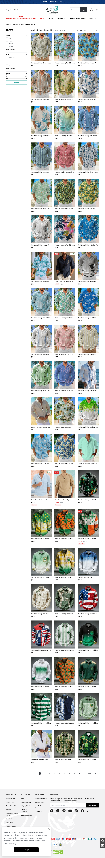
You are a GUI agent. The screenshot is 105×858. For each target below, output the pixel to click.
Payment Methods (26, 802)
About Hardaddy (11, 798)
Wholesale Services (26, 815)
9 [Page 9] (79, 773)
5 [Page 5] (59, 773)
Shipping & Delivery (26, 806)
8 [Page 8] (74, 773)
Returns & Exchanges (24, 810)
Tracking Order (39, 802)
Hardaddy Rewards (41, 798)
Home (8, 24)
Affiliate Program (11, 826)
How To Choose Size (40, 807)
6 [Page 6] (64, 773)
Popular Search (10, 819)
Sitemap (8, 809)
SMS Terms (9, 822)
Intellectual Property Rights (12, 814)
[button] (16, 35)
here (18, 840)
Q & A (22, 798)
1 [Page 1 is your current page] (39, 773)
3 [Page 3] (49, 773)
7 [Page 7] (69, 773)
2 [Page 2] (44, 773)
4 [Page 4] (54, 773)
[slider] (7, 78)
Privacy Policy (10, 802)
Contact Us (38, 811)
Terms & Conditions (12, 806)
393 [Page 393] (89, 773)
